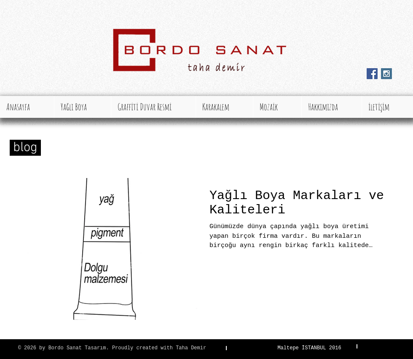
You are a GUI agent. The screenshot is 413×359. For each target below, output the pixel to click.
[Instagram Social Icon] (386, 73)
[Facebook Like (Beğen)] (383, 87)
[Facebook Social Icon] (372, 73)
